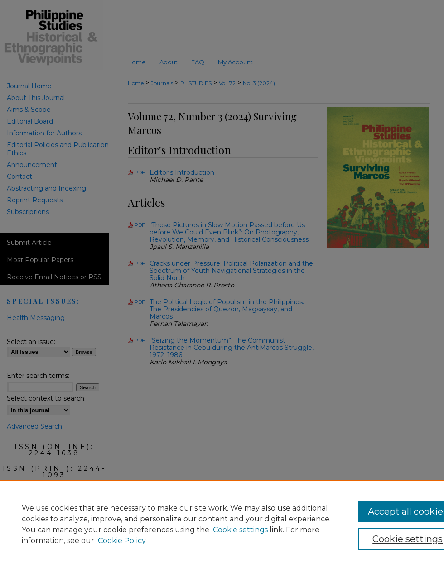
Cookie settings (240, 529)
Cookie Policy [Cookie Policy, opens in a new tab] (122, 540)
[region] (222, 524)
